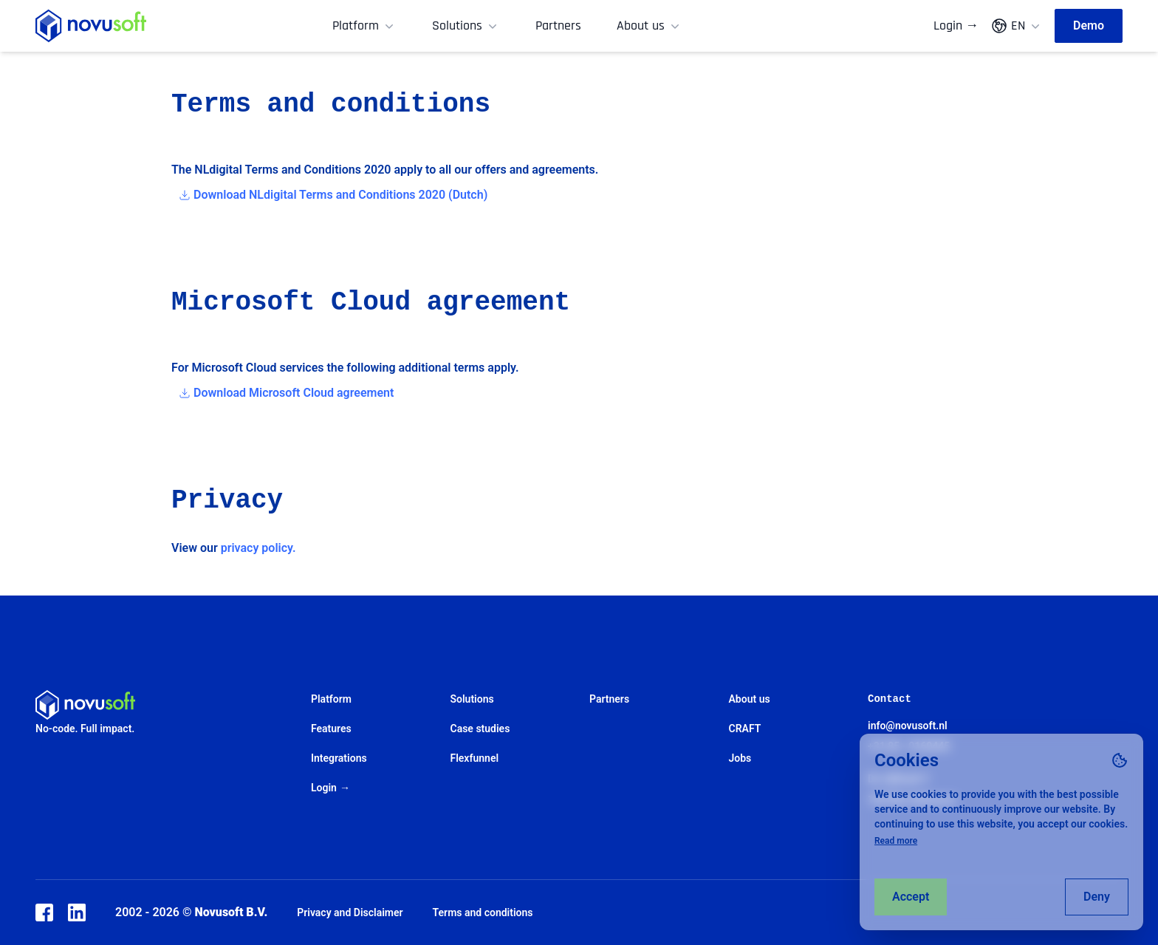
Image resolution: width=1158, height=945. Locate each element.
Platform (364, 25)
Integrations (339, 758)
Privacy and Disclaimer (349, 912)
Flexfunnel (474, 758)
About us (649, 25)
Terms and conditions (483, 912)
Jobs (740, 758)
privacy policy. (258, 548)
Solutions (466, 25)
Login (956, 26)
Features (331, 728)
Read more (895, 841)
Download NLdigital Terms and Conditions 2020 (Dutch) (340, 195)
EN (1016, 26)
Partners (558, 25)
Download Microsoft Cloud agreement (293, 393)
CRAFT (745, 728)
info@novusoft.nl (908, 725)
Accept (910, 897)
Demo (1088, 25)
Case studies (480, 728)
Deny (1096, 897)
